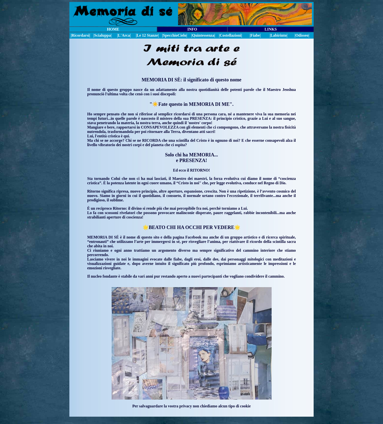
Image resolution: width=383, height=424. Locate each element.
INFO (192, 29)
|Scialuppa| (102, 35)
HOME (113, 29)
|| (174, 35)
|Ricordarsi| (80, 35)
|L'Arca (123, 35)
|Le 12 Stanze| (147, 35)
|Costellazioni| (230, 35)
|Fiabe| (255, 35)
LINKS (271, 29)
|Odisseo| (302, 35)
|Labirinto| (278, 35)
